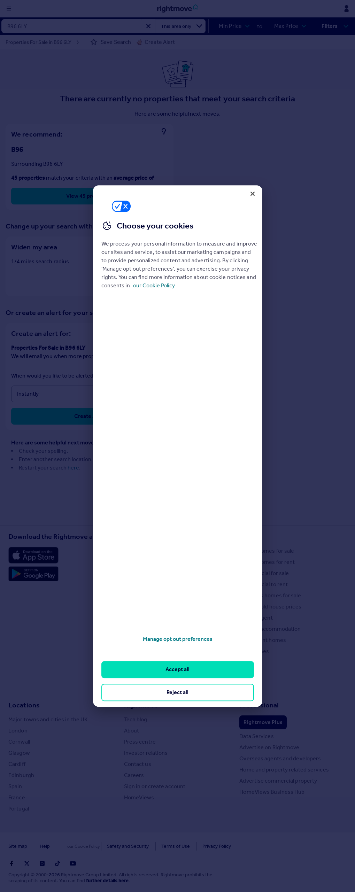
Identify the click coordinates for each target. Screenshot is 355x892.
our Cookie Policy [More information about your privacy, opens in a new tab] (154, 285)
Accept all (177, 669)
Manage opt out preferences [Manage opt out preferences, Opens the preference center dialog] (178, 639)
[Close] (252, 193)
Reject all (177, 692)
